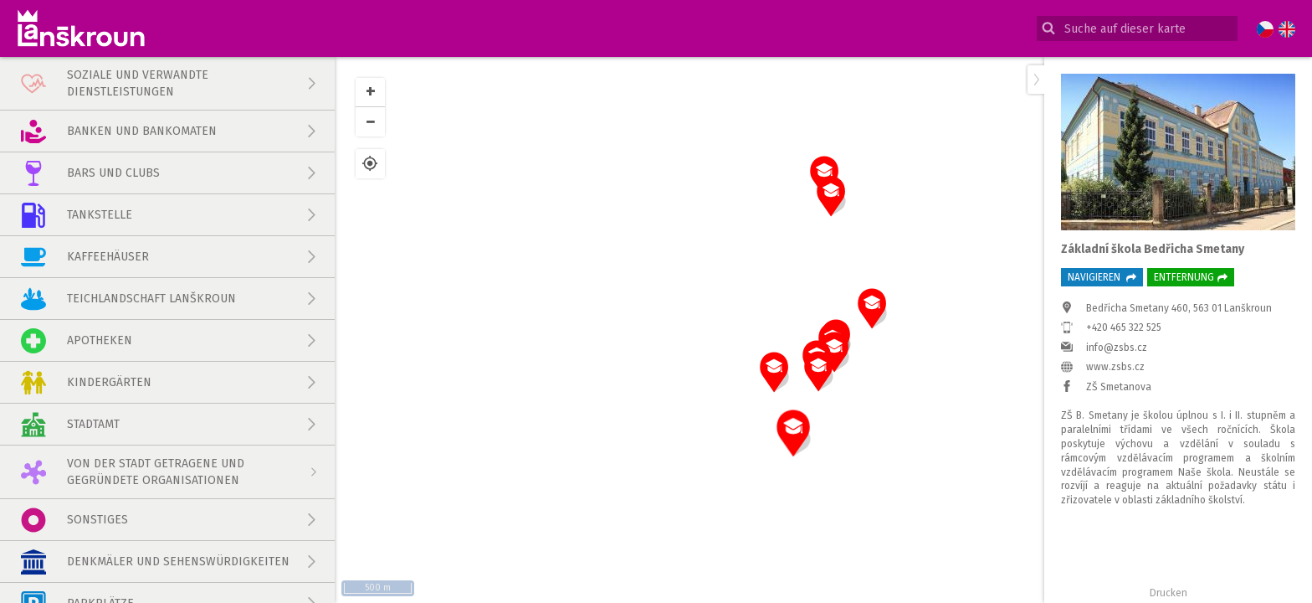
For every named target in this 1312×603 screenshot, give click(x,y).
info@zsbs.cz (1116, 347)
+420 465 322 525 (1123, 327)
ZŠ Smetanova (1118, 387)
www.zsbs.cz (1115, 367)
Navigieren (1102, 277)
